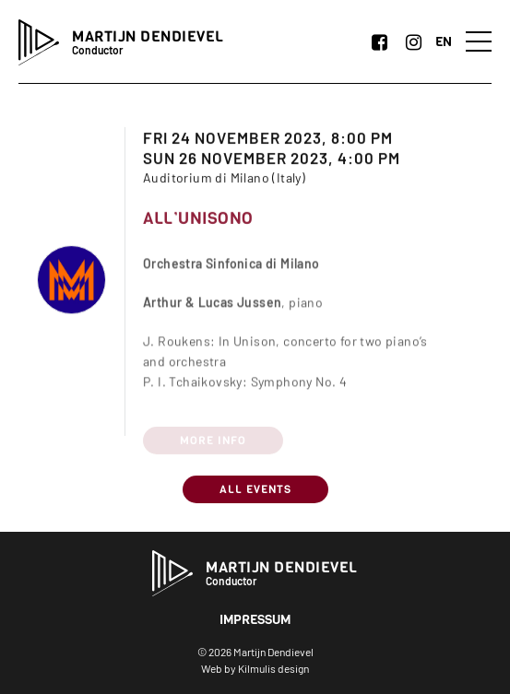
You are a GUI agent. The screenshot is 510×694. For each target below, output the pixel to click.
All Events (255, 489)
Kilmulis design (273, 668)
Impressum (255, 620)
